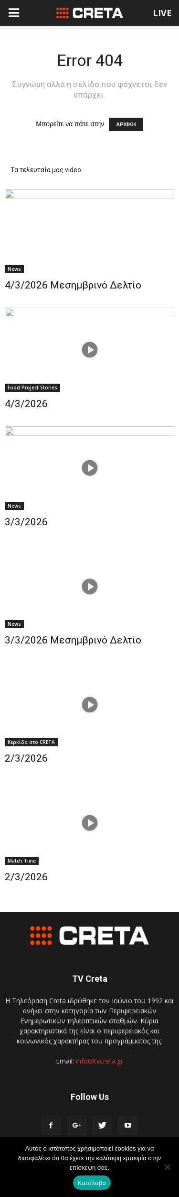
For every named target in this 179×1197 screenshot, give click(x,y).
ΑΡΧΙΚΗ (126, 124)
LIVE (162, 13)
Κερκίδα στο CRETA (31, 742)
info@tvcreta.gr (99, 1060)
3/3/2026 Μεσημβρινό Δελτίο (73, 640)
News (14, 269)
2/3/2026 (26, 758)
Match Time (22, 860)
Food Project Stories (32, 387)
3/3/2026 (26, 522)
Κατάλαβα (92, 1182)
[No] (167, 1167)
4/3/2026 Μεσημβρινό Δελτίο (73, 285)
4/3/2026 (26, 404)
